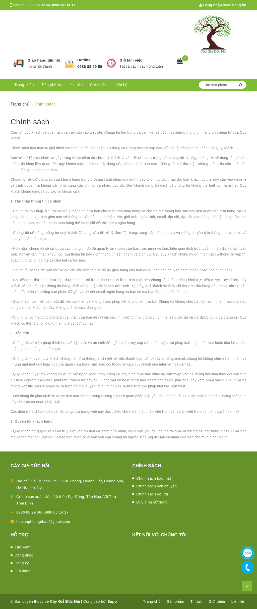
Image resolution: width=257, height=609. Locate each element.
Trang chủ (24, 84)
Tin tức (76, 84)
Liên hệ (120, 84)
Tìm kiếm (22, 547)
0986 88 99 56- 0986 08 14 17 (51, 5)
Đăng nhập (210, 5)
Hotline (84, 60)
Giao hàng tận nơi (44, 60)
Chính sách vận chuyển (156, 486)
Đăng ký (239, 5)
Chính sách (30, 122)
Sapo (112, 601)
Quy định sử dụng (152, 502)
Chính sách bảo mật (153, 478)
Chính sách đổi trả (152, 494)
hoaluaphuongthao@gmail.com (43, 521)
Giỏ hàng (23, 571)
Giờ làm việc (130, 60)
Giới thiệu (98, 84)
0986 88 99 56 (89, 66)
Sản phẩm (52, 84)
